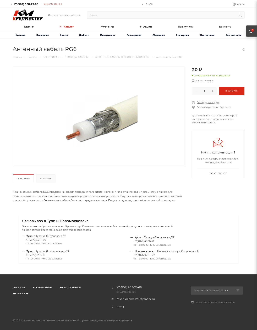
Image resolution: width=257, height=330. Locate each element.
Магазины (20, 293)
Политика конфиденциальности (215, 302)
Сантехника (207, 35)
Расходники (134, 35)
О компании (42, 287)
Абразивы (158, 35)
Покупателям (70, 287)
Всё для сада (234, 35)
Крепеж (20, 35)
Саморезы (42, 35)
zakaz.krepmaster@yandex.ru (136, 299)
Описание (23, 178)
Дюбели (84, 35)
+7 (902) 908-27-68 (26, 4)
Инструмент (107, 35)
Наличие (45, 178)
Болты (64, 35)
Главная (19, 287)
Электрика (182, 35)
